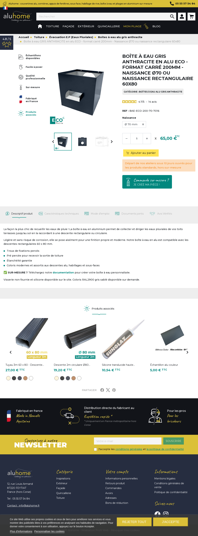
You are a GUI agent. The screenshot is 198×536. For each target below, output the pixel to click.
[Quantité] (136, 138)
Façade (60, 488)
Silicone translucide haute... (118, 364)
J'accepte (170, 522)
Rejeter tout (134, 522)
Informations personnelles (121, 478)
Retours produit (115, 483)
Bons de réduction (116, 503)
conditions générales (128, 449)
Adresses (110, 498)
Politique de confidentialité (171, 492)
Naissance (129, 117)
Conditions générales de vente (169, 485)
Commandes (113, 488)
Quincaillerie (63, 493)
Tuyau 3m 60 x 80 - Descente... (24, 364)
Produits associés (31, 113)
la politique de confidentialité (165, 449)
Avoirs (109, 493)
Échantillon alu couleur (164, 364)
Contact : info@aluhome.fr (23, 505)
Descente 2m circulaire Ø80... (72, 364)
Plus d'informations (21, 531)
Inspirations (63, 478)
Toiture (60, 498)
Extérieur (61, 483)
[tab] (19, 213)
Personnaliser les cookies (49, 531)
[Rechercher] (102, 16)
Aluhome (18, 16)
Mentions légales (164, 478)
